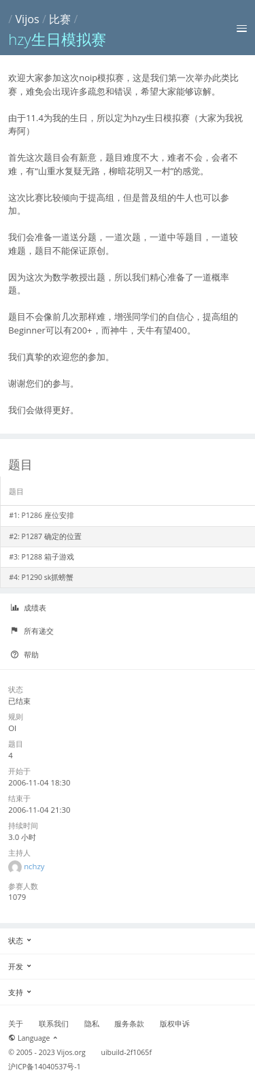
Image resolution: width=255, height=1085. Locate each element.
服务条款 (129, 1024)
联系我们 (54, 1024)
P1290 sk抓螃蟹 (48, 577)
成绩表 (28, 607)
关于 (15, 1024)
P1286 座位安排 (48, 515)
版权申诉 (175, 1024)
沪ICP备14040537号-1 (44, 1066)
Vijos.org (71, 1052)
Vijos (27, 19)
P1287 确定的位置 (52, 536)
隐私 (91, 1024)
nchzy (34, 866)
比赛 (60, 19)
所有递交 (32, 631)
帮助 (24, 654)
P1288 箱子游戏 (48, 557)
